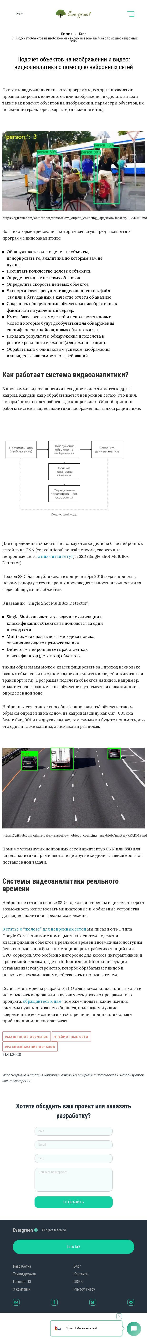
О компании (21, 1289)
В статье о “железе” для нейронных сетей (44, 929)
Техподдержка (24, 1274)
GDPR (78, 1281)
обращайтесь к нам (42, 1001)
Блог (77, 1266)
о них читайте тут (55, 556)
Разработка (22, 1266)
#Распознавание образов (30, 1047)
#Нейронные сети (71, 1037)
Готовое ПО (22, 1281)
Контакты (81, 1274)
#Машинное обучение (26, 1037)
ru (18, 13)
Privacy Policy (84, 1289)
